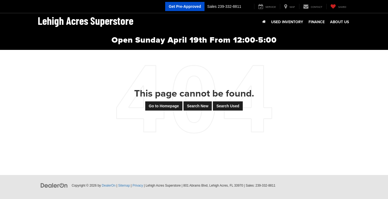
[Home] (263, 21)
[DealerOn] (54, 185)
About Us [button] (339, 22)
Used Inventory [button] (287, 22)
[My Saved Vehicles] (338, 6)
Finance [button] (317, 22)
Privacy (138, 185)
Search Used (227, 106)
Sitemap (124, 185)
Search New (197, 106)
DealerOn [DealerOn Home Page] (109, 185)
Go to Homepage (164, 106)
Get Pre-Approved (185, 6)
